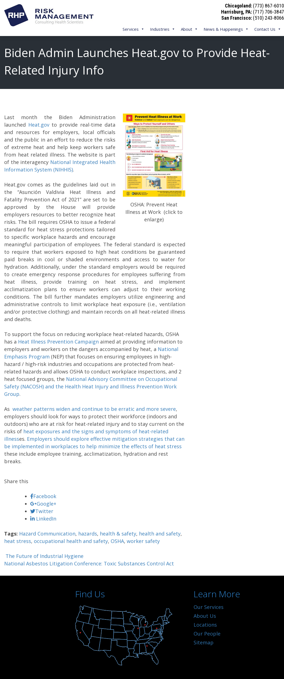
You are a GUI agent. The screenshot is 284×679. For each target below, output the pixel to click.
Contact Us (267, 29)
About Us (205, 616)
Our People (207, 633)
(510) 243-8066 (268, 18)
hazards (87, 533)
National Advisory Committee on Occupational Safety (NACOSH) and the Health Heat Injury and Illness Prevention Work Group (90, 386)
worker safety (143, 541)
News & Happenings (226, 29)
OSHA (117, 541)
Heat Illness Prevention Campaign (58, 341)
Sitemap (204, 642)
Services (133, 29)
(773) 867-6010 (268, 6)
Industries (162, 29)
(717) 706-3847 (268, 12)
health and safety (160, 533)
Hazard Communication (47, 533)
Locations (205, 624)
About (189, 29)
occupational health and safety (71, 541)
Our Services (209, 607)
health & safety (118, 533)
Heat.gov (38, 124)
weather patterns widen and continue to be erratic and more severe (93, 409)
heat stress (17, 541)
